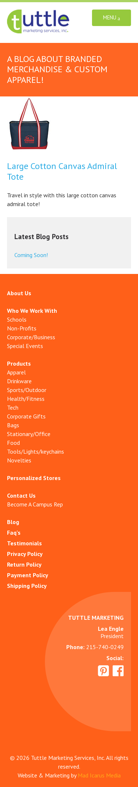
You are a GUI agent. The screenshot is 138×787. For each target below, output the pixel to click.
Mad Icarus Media (99, 775)
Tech (12, 407)
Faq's (14, 532)
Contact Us (21, 495)
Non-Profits (21, 328)
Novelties (19, 460)
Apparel (16, 372)
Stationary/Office (28, 434)
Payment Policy (27, 575)
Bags (13, 425)
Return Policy (24, 564)
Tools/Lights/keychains (35, 451)
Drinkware (19, 381)
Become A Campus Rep (35, 504)
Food (13, 442)
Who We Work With (32, 310)
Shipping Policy (27, 585)
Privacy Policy (25, 553)
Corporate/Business (31, 337)
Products (19, 363)
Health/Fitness (26, 398)
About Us (19, 293)
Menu (111, 18)
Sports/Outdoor (26, 390)
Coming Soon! (31, 255)
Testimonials (24, 543)
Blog (13, 522)
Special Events (25, 345)
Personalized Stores (34, 478)
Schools (16, 319)
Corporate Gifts (26, 416)
